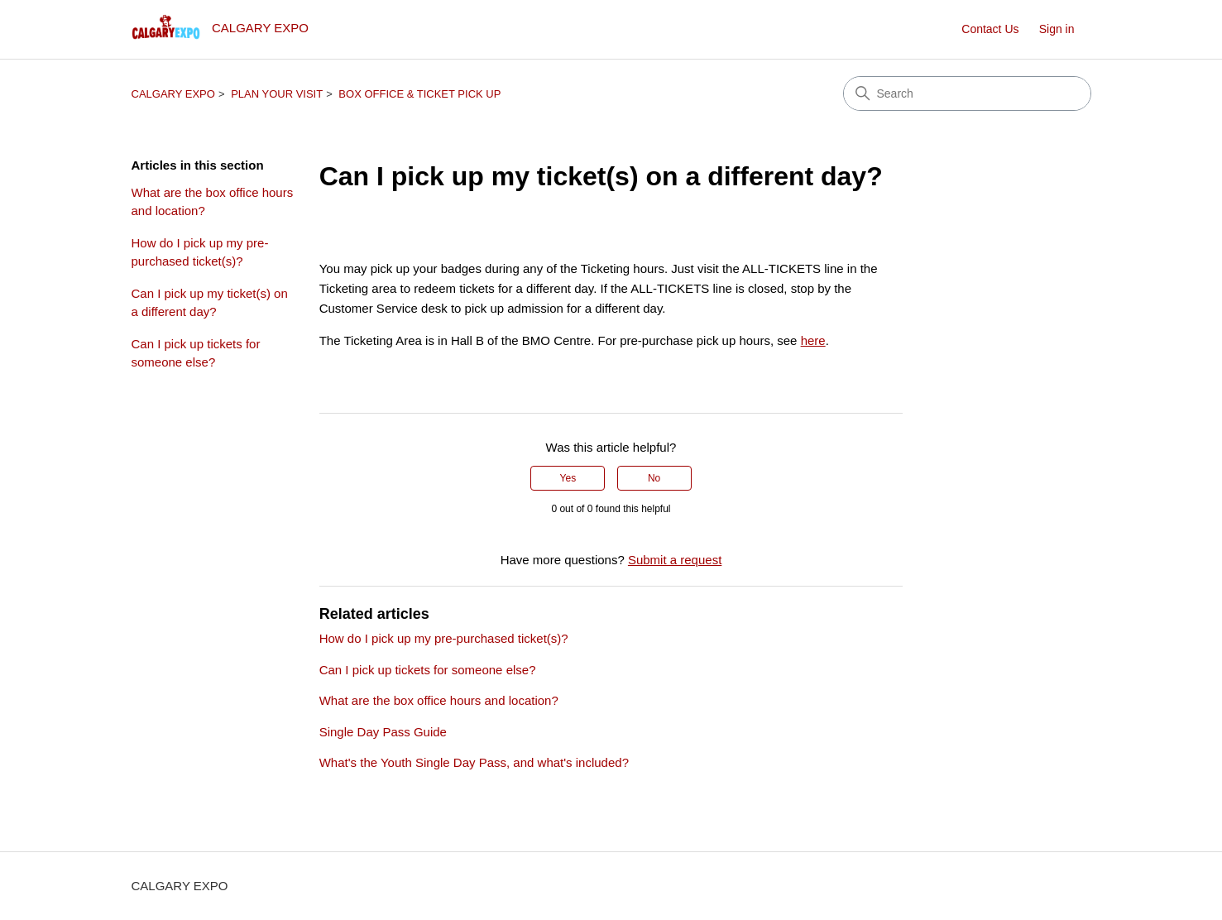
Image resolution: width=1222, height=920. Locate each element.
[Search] (967, 93)
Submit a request (674, 560)
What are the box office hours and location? (213, 201)
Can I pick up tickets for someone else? (196, 353)
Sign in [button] (1057, 29)
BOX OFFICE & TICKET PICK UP (419, 94)
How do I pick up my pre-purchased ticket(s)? (200, 252)
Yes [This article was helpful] (568, 478)
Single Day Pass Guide (383, 732)
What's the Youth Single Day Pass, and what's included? (474, 762)
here (813, 340)
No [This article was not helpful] (654, 478)
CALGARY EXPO (173, 94)
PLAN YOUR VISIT (277, 94)
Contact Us (989, 29)
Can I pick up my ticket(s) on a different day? (210, 302)
